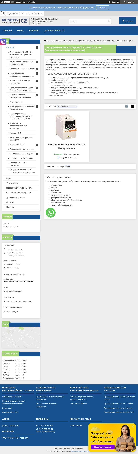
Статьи (9, 202)
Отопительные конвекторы (21, 158)
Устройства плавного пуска (21, 154)
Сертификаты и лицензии (18, 192)
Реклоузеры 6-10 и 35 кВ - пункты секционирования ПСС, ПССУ (21, 54)
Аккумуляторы (16, 102)
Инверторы (7, 408)
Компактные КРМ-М (78, 404)
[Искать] (108, 21)
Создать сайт (21, 2)
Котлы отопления (17, 144)
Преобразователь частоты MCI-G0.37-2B (66, 144)
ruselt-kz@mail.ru (13, 264)
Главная (7, 31)
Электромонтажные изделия (22, 149)
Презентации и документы (19, 188)
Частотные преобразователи (22, 69)
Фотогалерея (12, 183)
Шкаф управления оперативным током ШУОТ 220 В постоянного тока (21, 116)
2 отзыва (115, 2)
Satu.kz (81, 449)
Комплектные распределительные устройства (18, 125)
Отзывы (10, 207)
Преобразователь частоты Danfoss (119, 404)
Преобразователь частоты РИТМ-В (119, 412)
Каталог (103, 7)
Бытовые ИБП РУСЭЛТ (12, 397)
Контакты (34, 31)
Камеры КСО (15, 133)
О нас (20, 31)
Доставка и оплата (55, 31)
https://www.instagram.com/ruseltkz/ (18, 281)
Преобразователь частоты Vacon (118, 408)
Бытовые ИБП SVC (10, 412)
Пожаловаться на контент (81, 451)
